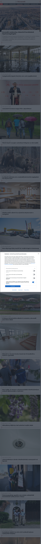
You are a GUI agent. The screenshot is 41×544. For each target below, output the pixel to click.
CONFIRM (13, 286)
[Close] (39, 254)
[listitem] (20, 268)
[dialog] (20, 272)
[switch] (33, 271)
